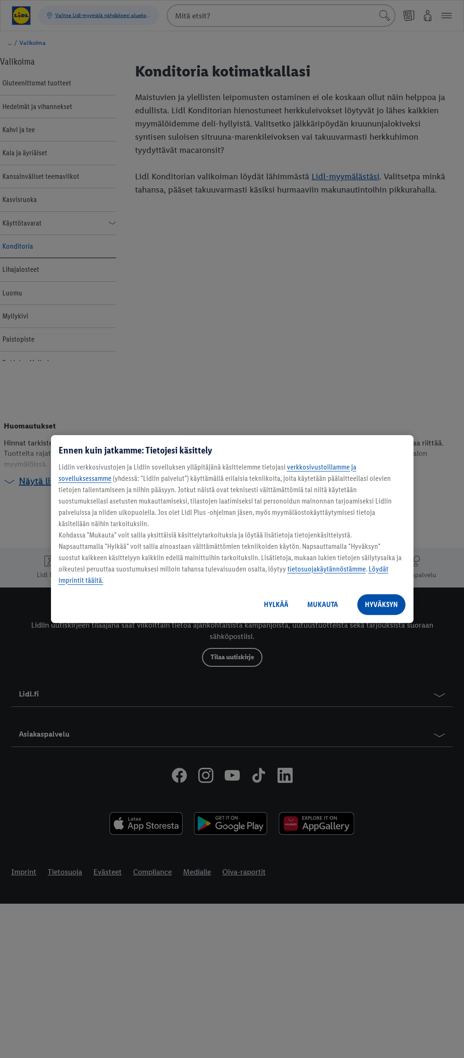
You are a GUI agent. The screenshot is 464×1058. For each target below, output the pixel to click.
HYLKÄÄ (276, 604)
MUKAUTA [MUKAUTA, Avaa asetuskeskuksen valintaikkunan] (322, 604)
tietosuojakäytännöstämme (326, 568)
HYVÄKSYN (381, 604)
